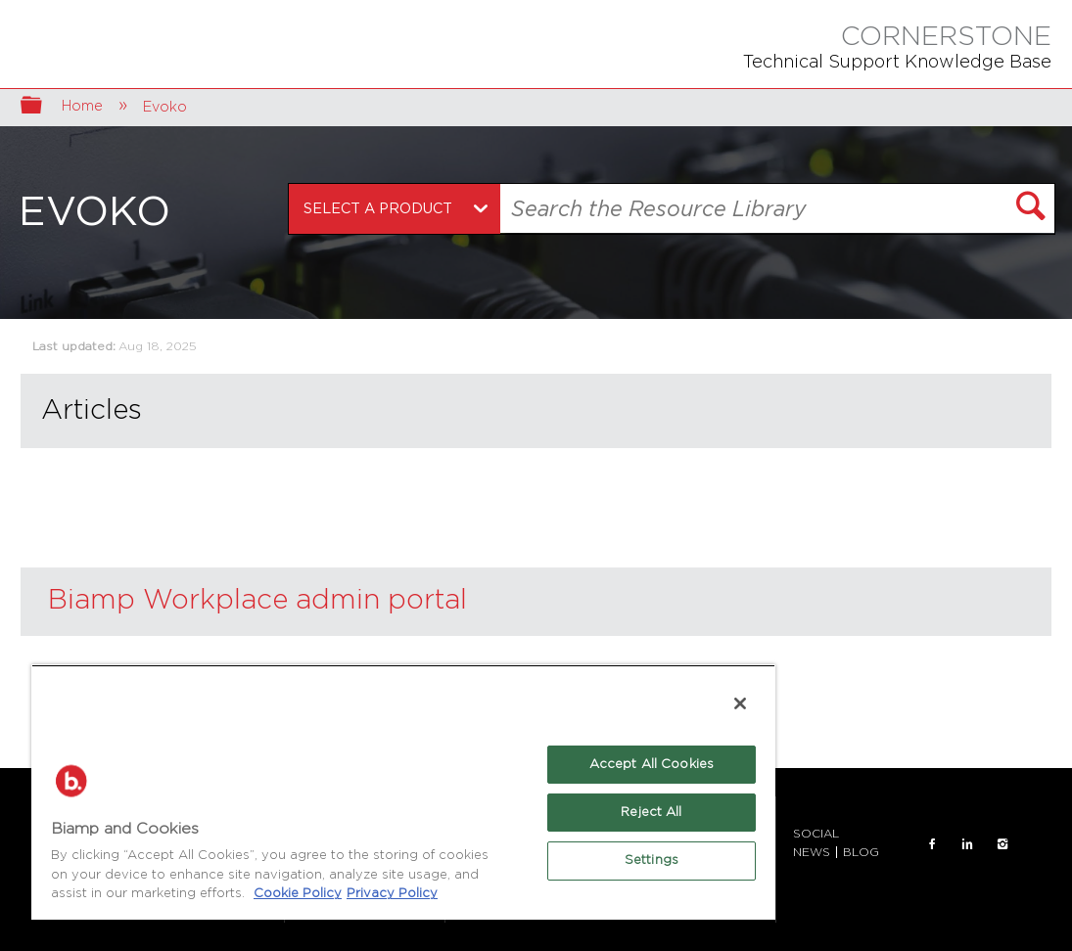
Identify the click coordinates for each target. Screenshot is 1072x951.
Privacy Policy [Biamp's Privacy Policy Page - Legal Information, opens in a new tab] (392, 893)
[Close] (740, 703)
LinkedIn (967, 844)
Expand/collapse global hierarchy (44, 107)
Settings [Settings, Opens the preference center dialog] (651, 860)
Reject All (651, 812)
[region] (403, 792)
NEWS (811, 852)
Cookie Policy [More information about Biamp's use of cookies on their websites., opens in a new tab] (298, 893)
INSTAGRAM (1002, 844)
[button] (1030, 209)
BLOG (861, 852)
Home (84, 106)
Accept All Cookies (651, 764)
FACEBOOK (932, 844)
